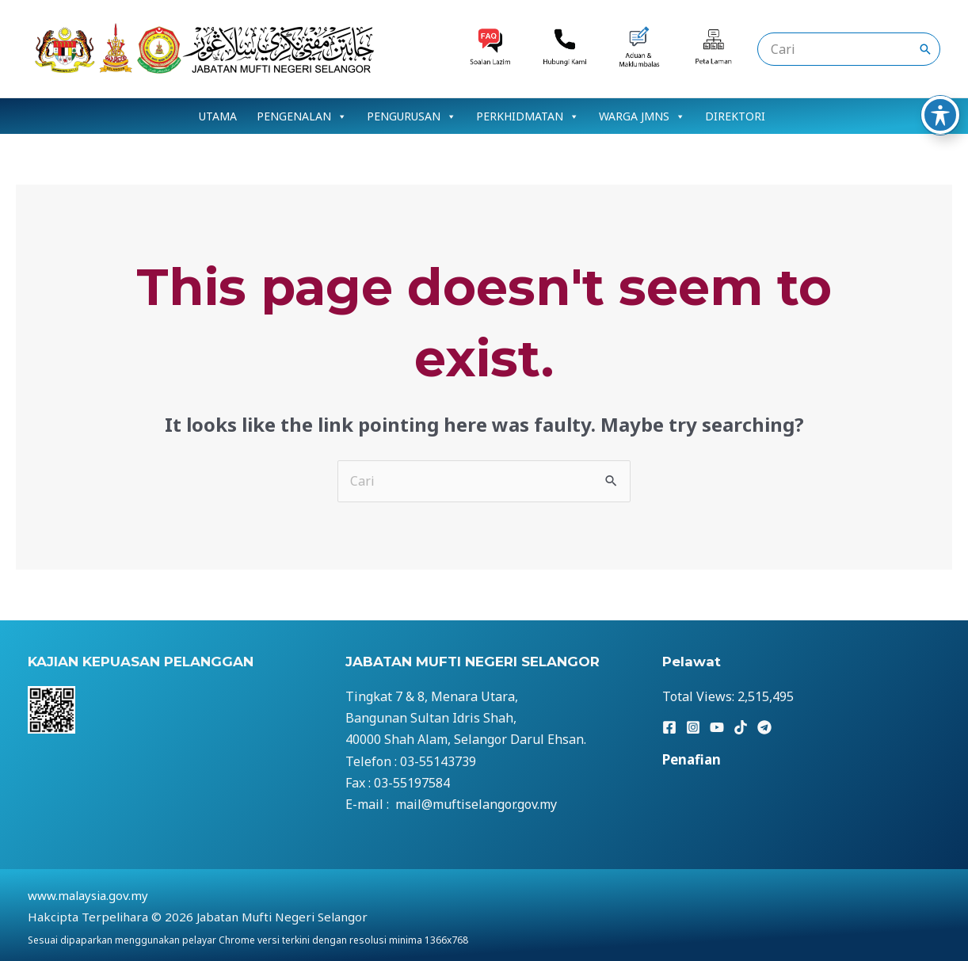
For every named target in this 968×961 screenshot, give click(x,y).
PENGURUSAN (411, 116)
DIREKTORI (735, 116)
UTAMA (218, 116)
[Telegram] (764, 727)
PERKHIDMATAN (527, 116)
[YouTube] (717, 727)
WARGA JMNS (642, 116)
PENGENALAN (302, 116)
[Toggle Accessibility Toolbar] (940, 37)
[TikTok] (741, 727)
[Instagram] (693, 727)
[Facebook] (669, 727)
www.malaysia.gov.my (88, 895)
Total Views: (699, 696)
